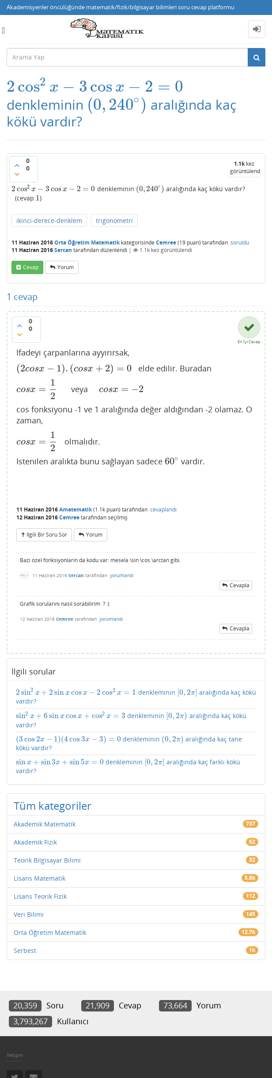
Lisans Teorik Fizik (40, 896)
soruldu (239, 242)
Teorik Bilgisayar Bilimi (47, 860)
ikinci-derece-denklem (49, 220)
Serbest (25, 950)
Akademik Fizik (35, 842)
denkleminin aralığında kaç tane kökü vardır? (129, 743)
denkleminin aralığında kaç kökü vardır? (136, 696)
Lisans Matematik (39, 878)
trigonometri (114, 220)
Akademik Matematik (45, 824)
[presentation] (95, 87)
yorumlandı (122, 575)
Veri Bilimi (29, 914)
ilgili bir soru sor (46, 534)
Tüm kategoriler (52, 805)
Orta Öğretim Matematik (87, 242)
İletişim (15, 1055)
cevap (30, 267)
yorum (65, 267)
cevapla (239, 585)
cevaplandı (163, 509)
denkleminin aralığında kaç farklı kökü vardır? (128, 766)
